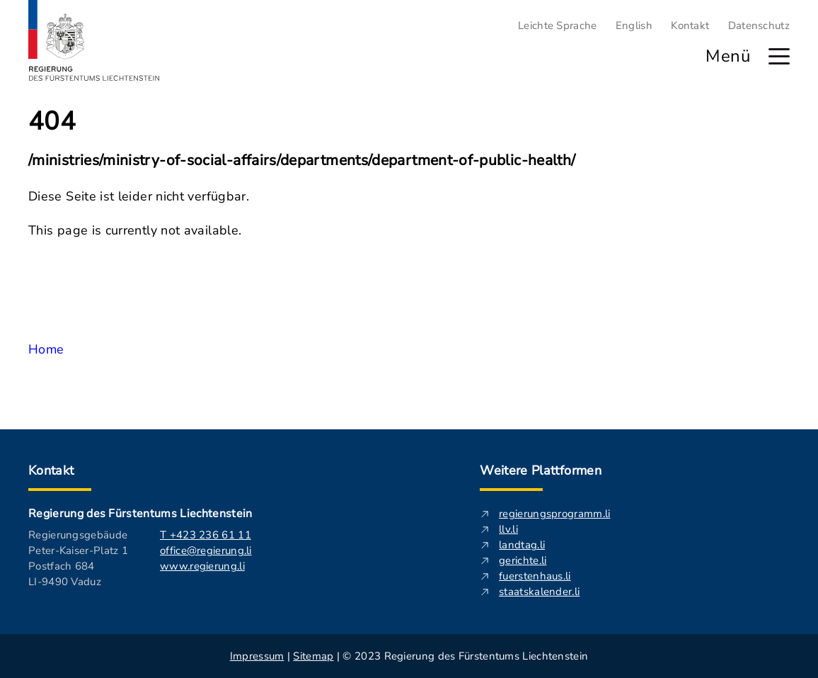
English (634, 25)
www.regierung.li (202, 566)
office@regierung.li (206, 550)
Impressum (257, 656)
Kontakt (690, 25)
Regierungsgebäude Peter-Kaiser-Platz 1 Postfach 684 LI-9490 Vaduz (78, 558)
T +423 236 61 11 (205, 535)
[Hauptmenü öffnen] (779, 56)
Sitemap (313, 656)
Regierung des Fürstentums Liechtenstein (140, 513)
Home (46, 349)
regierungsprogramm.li (554, 514)
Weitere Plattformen (540, 470)
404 (52, 121)
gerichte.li (522, 560)
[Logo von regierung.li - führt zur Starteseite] (94, 40)
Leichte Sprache (557, 25)
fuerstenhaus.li (535, 576)
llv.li (508, 529)
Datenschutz (759, 25)
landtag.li (522, 545)
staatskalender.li (539, 591)
